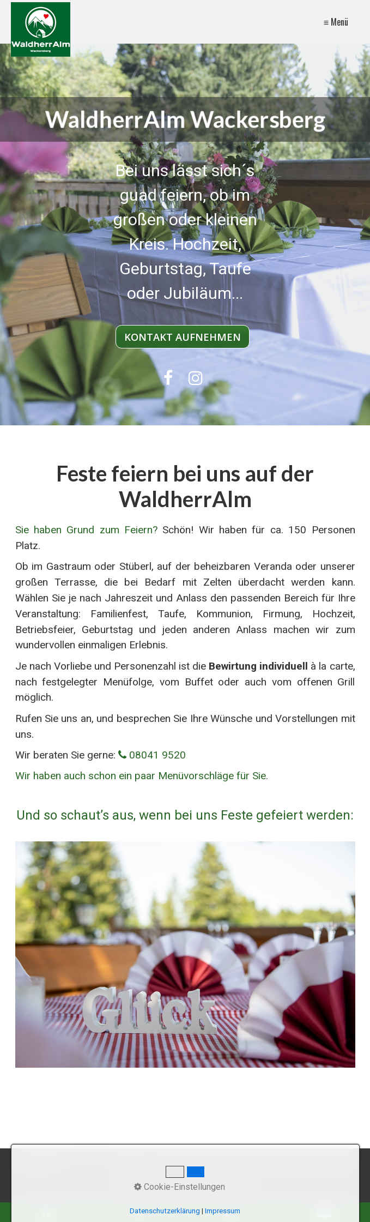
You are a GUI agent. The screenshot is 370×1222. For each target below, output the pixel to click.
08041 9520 (157, 755)
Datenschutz (327, 1164)
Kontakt (232, 1164)
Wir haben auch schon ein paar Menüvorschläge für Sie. (141, 775)
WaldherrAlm (187, 1164)
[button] (183, 336)
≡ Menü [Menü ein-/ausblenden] (336, 21)
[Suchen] (132, 1164)
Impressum (275, 1164)
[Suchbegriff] (74, 1165)
